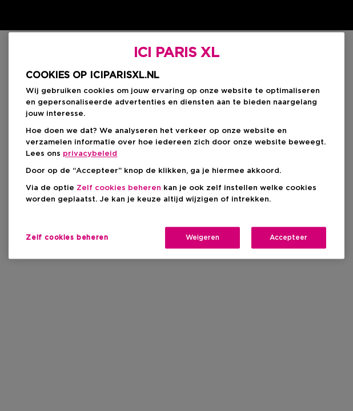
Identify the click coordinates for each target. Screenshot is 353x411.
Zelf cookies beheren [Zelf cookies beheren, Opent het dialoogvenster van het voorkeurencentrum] (67, 237)
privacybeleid (90, 154)
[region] (176, 145)
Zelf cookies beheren (119, 188)
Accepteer (288, 237)
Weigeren (202, 237)
